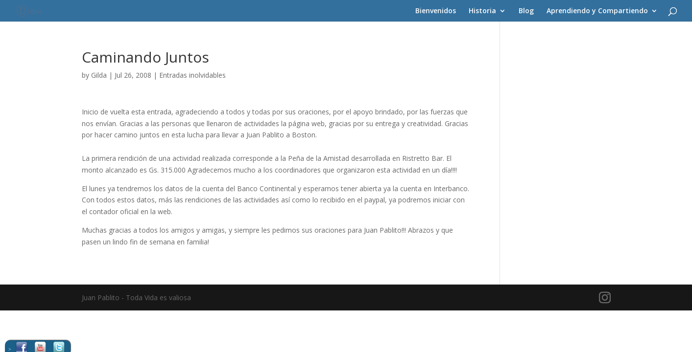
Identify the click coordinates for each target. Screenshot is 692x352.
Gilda (99, 75)
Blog (526, 11)
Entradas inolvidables (192, 75)
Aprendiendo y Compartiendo (597, 11)
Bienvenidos (435, 11)
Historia (482, 11)
